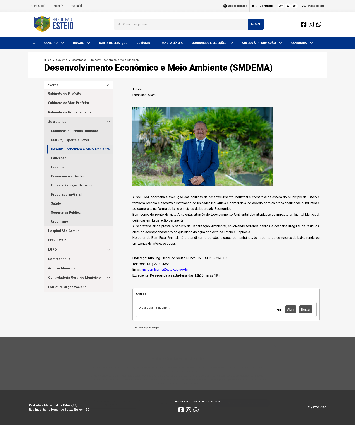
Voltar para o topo (147, 327)
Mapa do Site (316, 6)
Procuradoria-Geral (66, 194)
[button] (34, 43)
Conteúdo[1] (39, 5)
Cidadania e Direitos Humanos (75, 131)
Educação (58, 158)
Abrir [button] (291, 309)
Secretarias (79, 60)
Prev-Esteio (57, 240)
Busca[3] (76, 5)
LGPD (52, 249)
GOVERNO (51, 43)
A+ (281, 5)
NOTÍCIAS (143, 43)
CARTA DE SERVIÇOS (113, 43)
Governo (61, 60)
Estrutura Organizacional (67, 287)
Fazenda (57, 167)
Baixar (306, 309)
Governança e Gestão (68, 176)
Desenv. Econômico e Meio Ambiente (115, 60)
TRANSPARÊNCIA (171, 43)
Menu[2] (59, 5)
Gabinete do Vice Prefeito (68, 103)
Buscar (255, 24)
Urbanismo (59, 221)
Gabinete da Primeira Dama (69, 112)
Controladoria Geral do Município (74, 277)
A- (294, 5)
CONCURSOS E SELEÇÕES (209, 43)
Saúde (56, 203)
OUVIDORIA (299, 43)
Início (47, 60)
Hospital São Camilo (63, 231)
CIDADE (78, 43)
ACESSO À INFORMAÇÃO (259, 43)
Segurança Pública (66, 212)
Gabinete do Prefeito (64, 94)
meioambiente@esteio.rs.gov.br (165, 270)
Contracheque (59, 259)
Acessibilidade (237, 6)
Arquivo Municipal (62, 268)
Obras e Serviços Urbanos (71, 185)
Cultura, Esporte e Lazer (70, 140)
